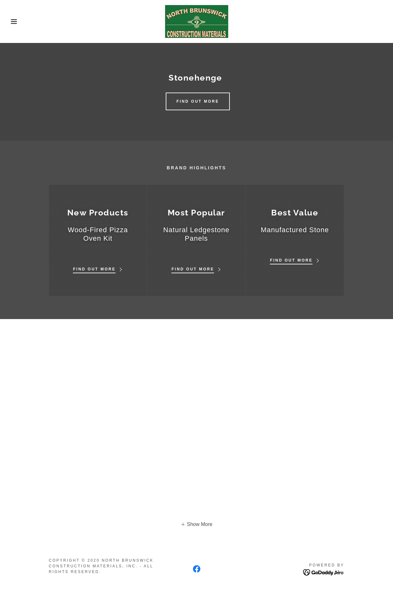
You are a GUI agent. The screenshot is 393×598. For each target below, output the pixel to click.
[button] (20, 21)
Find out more (197, 101)
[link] (196, 21)
